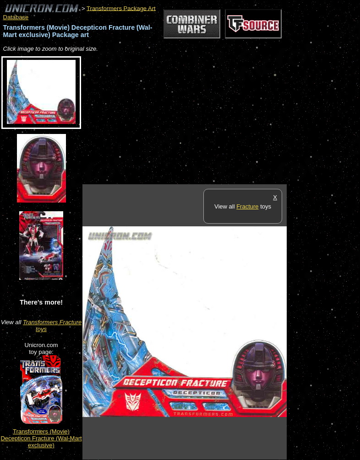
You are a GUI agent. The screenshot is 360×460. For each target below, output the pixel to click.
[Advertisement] (189, 119)
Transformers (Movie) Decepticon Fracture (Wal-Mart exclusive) (41, 438)
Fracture (247, 206)
